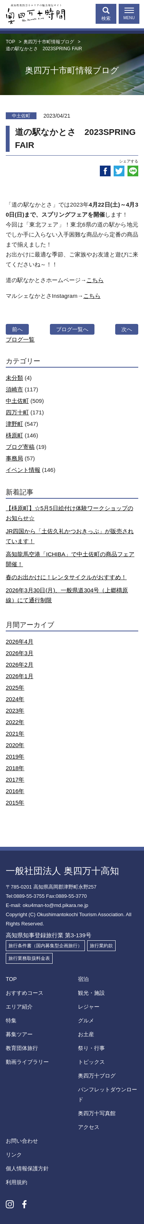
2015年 (15, 802)
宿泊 (83, 979)
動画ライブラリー (27, 1062)
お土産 (86, 1034)
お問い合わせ (22, 1141)
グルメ (86, 1020)
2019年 (15, 756)
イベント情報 (23, 470)
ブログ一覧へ (72, 329)
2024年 (15, 699)
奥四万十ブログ (97, 1076)
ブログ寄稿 (20, 447)
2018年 (15, 768)
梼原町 (14, 435)
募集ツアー (19, 1034)
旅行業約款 (101, 945)
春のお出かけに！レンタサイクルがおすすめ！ (66, 577)
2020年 (15, 745)
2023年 (15, 710)
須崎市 (14, 389)
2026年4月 (19, 641)
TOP (11, 979)
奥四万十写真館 (97, 1113)
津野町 (14, 424)
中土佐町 (17, 401)
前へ (17, 329)
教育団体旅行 (22, 1048)
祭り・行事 (91, 1048)
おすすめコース (24, 993)
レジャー (88, 1007)
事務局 (14, 458)
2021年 (15, 733)
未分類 (14, 378)
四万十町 (17, 412)
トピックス (91, 1062)
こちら (95, 280)
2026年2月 (19, 664)
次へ (126, 329)
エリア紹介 (19, 1007)
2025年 (15, 687)
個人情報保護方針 (27, 1168)
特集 (11, 1020)
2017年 (15, 779)
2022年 (15, 722)
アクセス (88, 1127)
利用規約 (16, 1182)
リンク (14, 1155)
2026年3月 (19, 653)
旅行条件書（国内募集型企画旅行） (45, 945)
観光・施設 (91, 993)
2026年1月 (19, 676)
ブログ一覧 (20, 339)
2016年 (15, 791)
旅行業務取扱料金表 (29, 958)
